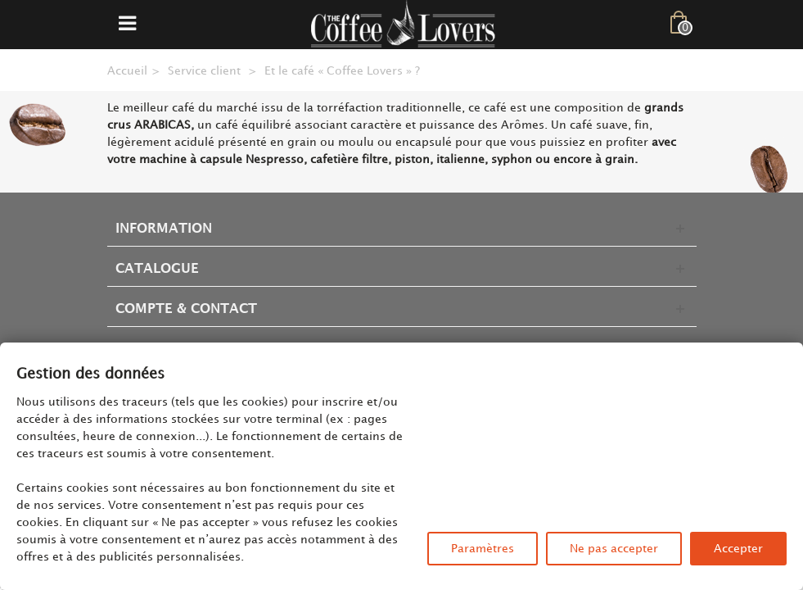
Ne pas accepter (614, 548)
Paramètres (482, 548)
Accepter (738, 548)
